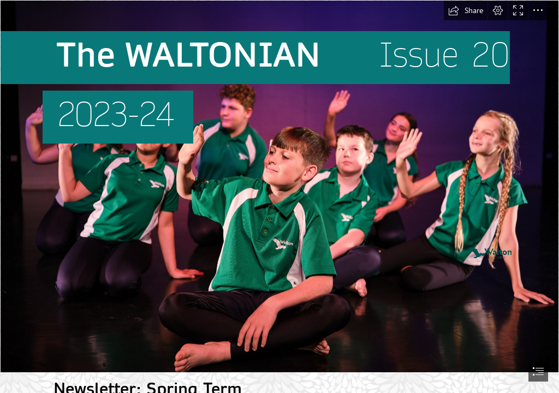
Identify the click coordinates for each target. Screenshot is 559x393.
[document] (279, 196)
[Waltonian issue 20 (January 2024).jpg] (279, 186)
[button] (465, 10)
